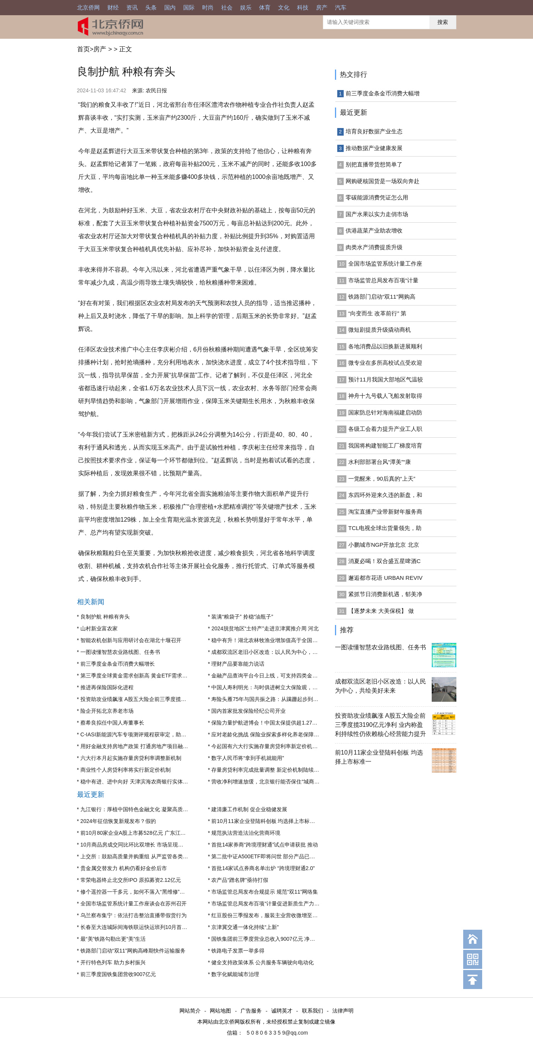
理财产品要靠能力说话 (237, 664)
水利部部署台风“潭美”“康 (379, 462)
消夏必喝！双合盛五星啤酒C (384, 561)
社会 (227, 7)
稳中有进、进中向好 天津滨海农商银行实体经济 (136, 782)
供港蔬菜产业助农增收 (374, 230)
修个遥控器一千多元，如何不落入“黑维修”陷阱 (135, 892)
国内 (170, 7)
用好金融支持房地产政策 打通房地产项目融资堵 (136, 746)
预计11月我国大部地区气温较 (385, 379)
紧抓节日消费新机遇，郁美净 (385, 594)
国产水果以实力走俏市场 (377, 214)
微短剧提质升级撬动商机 (379, 329)
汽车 (340, 7)
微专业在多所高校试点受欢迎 (385, 362)
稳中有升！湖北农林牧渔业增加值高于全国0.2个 (268, 640)
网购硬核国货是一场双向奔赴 (383, 181)
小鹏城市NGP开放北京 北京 (383, 544)
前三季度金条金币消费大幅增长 (117, 664)
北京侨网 (88, 7)
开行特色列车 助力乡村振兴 (113, 962)
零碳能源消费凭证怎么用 (377, 197)
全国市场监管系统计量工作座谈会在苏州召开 (133, 903)
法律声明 (343, 1011)
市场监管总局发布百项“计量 (383, 280)
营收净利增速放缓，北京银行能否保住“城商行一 (268, 782)
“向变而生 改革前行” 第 (377, 313)
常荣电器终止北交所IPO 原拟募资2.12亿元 (130, 880)
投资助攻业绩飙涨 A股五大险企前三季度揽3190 (136, 699)
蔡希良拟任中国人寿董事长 (112, 723)
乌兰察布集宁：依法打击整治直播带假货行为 (133, 915)
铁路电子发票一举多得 (237, 951)
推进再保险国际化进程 (107, 687)
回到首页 (472, 939)
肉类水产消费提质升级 (374, 247)
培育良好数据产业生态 (374, 131)
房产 (321, 7)
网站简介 (190, 1011)
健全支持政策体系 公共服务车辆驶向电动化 (262, 962)
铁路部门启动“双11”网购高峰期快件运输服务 (133, 951)
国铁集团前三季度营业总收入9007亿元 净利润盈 (268, 939)
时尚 (208, 7)
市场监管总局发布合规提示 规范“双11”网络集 (264, 892)
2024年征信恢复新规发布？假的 (118, 821)
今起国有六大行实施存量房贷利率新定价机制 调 (267, 746)
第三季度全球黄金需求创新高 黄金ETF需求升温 (136, 676)
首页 (83, 49)
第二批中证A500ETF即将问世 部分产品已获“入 (266, 856)
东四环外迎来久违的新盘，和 (385, 495)
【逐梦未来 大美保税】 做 (381, 611)
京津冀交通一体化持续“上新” (244, 927)
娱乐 (246, 7)
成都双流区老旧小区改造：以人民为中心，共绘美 (269, 652)
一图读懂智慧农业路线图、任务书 (120, 652)
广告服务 (251, 1011)
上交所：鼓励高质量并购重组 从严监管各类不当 (136, 856)
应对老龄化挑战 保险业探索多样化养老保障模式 (267, 734)
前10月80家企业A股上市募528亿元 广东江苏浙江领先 (143, 833)
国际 (189, 7)
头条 (151, 7)
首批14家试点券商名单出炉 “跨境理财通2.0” (262, 868)
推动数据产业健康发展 (374, 148)
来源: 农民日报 (149, 90)
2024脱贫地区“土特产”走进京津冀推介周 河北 (264, 628)
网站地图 (220, 1011)
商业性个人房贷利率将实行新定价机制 (125, 770)
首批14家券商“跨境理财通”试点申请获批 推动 (264, 845)
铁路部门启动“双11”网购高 (381, 296)
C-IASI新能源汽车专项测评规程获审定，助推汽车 (138, 734)
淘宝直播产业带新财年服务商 (385, 511)
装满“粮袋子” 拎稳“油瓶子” (242, 617)
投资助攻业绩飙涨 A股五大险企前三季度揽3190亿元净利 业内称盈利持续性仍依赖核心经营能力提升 (380, 724)
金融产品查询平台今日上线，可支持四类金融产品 (269, 676)
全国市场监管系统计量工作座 (385, 263)
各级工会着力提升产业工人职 (385, 429)
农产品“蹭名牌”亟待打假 (239, 880)
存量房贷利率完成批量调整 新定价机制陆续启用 (267, 770)
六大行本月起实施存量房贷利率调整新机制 (130, 758)
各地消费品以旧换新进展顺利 (385, 346)
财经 (113, 7)
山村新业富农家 (99, 628)
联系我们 (312, 1011)
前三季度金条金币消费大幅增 (383, 93)
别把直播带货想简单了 (374, 164)
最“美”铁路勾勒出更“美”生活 (113, 939)
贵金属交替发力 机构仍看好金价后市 (123, 868)
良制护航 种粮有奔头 (105, 617)
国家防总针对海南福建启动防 (385, 412)
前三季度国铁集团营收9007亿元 (118, 974)
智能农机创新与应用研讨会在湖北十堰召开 (130, 640)
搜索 (442, 22)
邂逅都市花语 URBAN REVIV (385, 577)
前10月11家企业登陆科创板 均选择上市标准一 (265, 821)
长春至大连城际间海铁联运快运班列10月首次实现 (139, 927)
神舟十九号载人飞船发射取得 (385, 395)
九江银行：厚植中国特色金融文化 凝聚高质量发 (136, 809)
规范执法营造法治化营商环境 (245, 833)
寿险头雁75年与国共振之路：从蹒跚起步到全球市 (270, 699)
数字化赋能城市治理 (235, 974)
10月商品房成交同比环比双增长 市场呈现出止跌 (137, 845)
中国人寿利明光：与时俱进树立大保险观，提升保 (269, 687)
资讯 (132, 7)
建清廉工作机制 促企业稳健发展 (249, 809)
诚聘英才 (281, 1011)
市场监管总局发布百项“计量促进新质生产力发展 (268, 903)
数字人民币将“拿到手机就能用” (247, 758)
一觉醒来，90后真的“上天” (381, 478)
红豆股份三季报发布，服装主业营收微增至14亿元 (270, 915)
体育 (264, 7)
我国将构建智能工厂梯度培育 (385, 445)
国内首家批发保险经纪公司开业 (248, 711)
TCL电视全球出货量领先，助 (384, 528)
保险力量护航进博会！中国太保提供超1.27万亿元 (269, 723)
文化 (283, 7)
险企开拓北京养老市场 (107, 711)
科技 (302, 7)
